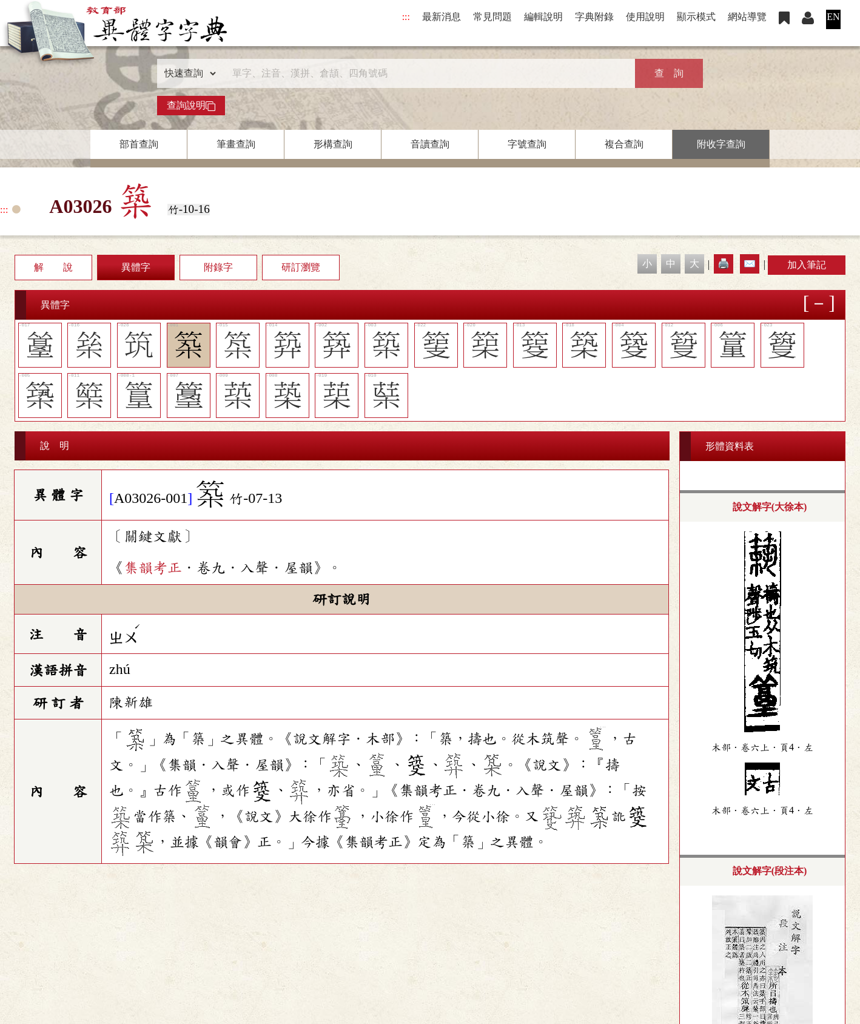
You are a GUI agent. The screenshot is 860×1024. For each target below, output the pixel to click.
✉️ (750, 263)
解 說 (53, 267)
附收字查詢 (721, 144)
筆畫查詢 (236, 144)
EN (833, 17)
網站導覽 (747, 17)
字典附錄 (594, 17)
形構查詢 (333, 144)
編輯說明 (543, 17)
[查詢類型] (187, 73)
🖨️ (723, 263)
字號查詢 (527, 144)
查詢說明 (191, 105)
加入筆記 (806, 265)
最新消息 (441, 17)
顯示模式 (696, 17)
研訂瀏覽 (300, 267)
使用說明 (645, 17)
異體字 (135, 267)
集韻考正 (153, 568)
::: (406, 17)
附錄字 (218, 267)
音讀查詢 (430, 144)
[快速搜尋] (426, 73)
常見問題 (492, 17)
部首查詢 (138, 144)
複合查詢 (624, 144)
